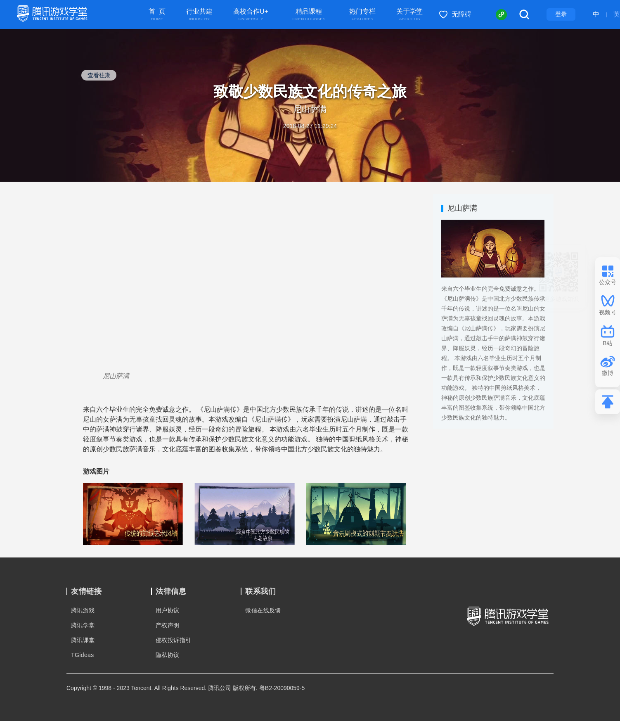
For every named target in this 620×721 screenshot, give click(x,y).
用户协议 (168, 610)
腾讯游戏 (83, 610)
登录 (561, 14)
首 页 (157, 15)
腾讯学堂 (83, 625)
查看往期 (99, 75)
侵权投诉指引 (173, 640)
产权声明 (168, 625)
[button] (95, 513)
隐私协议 (168, 655)
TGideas (82, 655)
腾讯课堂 (83, 640)
